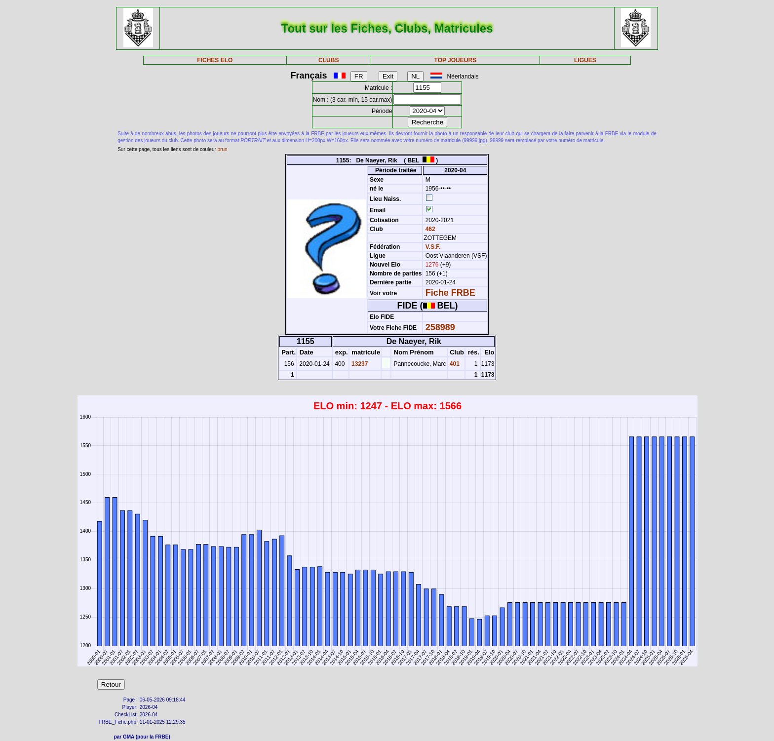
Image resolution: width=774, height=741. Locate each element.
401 (454, 363)
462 (429, 229)
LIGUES (585, 60)
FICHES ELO (214, 60)
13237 (359, 363)
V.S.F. (433, 246)
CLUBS (328, 60)
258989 (440, 327)
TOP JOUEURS (455, 60)
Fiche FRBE (450, 293)
